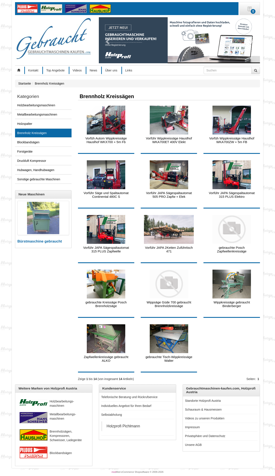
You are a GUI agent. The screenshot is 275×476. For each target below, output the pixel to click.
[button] (107, 40)
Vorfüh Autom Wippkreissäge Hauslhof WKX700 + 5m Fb (106, 140)
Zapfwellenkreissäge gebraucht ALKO (106, 358)
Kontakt (33, 70)
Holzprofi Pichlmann (123, 426)
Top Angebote (55, 70)
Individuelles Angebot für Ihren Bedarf (126, 406)
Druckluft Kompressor (31, 160)
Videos (77, 70)
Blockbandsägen (28, 142)
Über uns (111, 70)
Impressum (192, 427)
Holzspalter (24, 123)
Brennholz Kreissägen (32, 133)
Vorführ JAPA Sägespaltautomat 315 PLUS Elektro (232, 194)
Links (128, 70)
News (93, 70)
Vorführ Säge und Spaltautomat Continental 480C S (106, 194)
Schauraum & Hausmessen (203, 409)
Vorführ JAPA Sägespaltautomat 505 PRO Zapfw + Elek (169, 194)
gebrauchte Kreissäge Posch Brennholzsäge (106, 304)
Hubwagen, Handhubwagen (35, 170)
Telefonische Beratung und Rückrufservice (129, 397)
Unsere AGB (193, 445)
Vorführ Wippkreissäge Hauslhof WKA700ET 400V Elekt (169, 140)
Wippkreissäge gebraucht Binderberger (232, 304)
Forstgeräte (25, 151)
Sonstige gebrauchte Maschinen (38, 179)
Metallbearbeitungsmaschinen (37, 114)
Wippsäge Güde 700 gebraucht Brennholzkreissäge (169, 304)
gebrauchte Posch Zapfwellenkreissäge (231, 249)
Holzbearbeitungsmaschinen (36, 105)
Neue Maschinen (31, 194)
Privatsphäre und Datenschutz (205, 436)
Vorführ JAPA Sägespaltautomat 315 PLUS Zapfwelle (106, 249)
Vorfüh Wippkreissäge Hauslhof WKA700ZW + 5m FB (231, 140)
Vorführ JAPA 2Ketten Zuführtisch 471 (169, 249)
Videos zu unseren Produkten (204, 418)
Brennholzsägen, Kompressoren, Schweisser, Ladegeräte (66, 436)
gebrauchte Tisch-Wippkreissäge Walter (168, 358)
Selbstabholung (111, 414)
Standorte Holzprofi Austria (203, 400)
